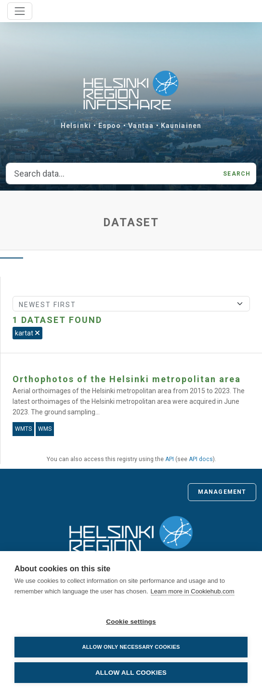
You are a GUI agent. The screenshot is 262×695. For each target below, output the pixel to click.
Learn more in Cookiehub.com (193, 591)
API (169, 459)
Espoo (109, 125)
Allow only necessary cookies (131, 647)
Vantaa (141, 125)
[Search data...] (112, 174)
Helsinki (76, 125)
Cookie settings (131, 621)
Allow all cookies (131, 672)
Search (236, 173)
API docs (201, 459)
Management (222, 492)
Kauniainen (181, 125)
